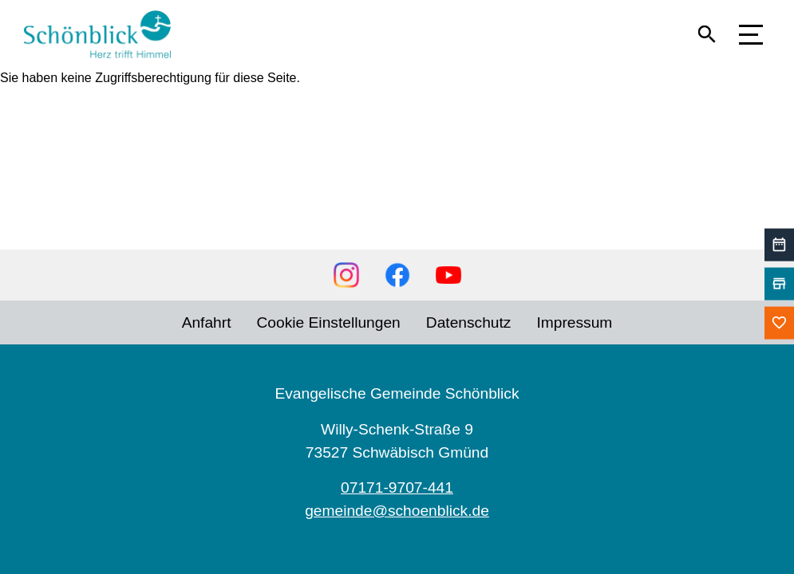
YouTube (448, 275)
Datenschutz (469, 322)
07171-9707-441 (397, 487)
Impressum (574, 322)
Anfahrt (206, 322)
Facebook (397, 275)
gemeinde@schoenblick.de (397, 510)
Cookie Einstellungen (329, 322)
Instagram (346, 275)
